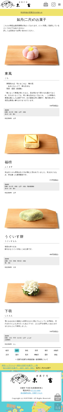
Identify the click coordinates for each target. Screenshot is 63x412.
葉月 (16, 355)
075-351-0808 (35, 390)
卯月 (36, 350)
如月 (16, 350)
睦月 (7, 350)
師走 (55, 355)
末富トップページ (8, 365)
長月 (26, 355)
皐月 (46, 350)
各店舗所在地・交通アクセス (31, 393)
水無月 (56, 350)
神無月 (36, 355)
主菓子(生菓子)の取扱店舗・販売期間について (32, 359)
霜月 (46, 355)
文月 (7, 355)
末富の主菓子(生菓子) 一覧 (27, 365)
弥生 (26, 350)
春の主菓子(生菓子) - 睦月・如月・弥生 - (19, 368)
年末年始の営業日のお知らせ (31, 12)
